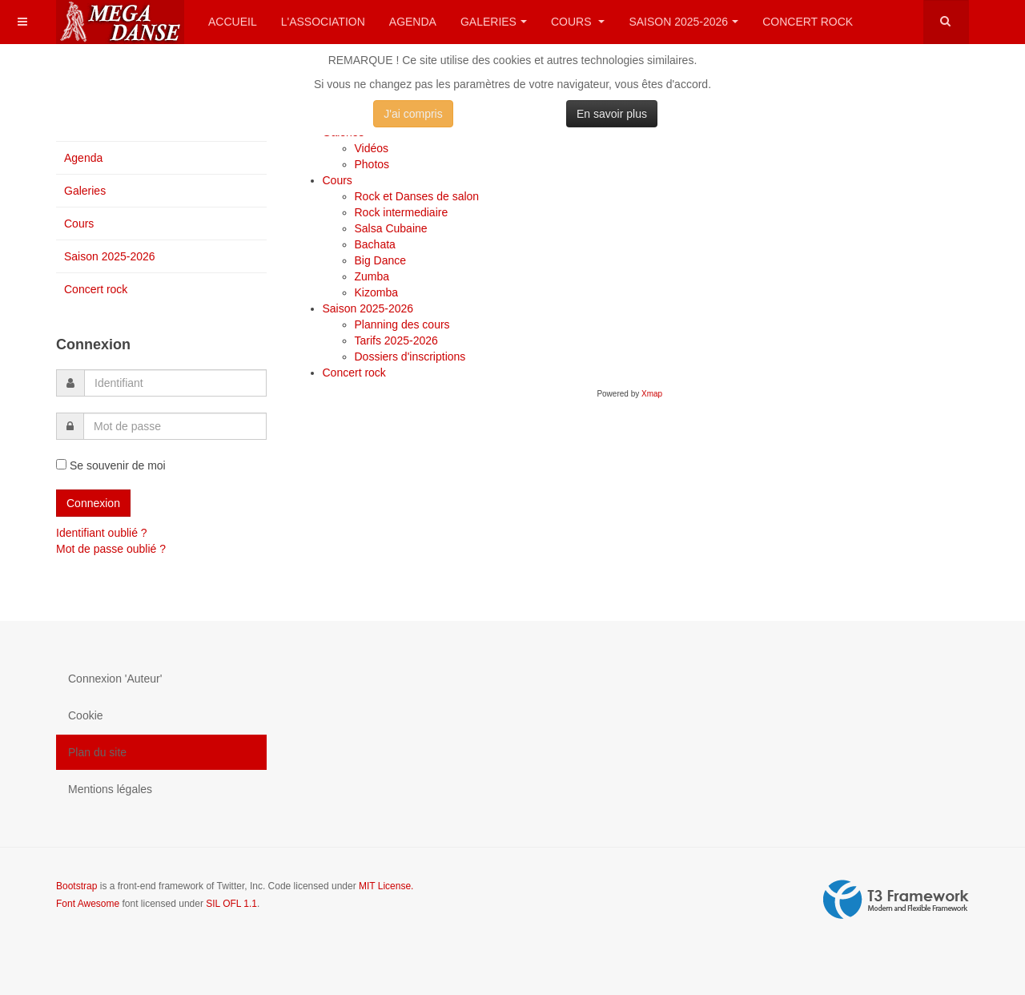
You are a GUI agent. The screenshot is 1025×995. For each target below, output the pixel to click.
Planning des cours (402, 324)
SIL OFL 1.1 (231, 903)
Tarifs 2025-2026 (396, 340)
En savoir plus (612, 113)
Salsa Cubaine (391, 228)
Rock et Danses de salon (417, 196)
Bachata (375, 244)
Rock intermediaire (401, 212)
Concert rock (807, 21)
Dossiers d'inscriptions (410, 356)
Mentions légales (110, 789)
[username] (175, 383)
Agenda (412, 21)
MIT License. (386, 886)
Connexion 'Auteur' (115, 678)
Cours (578, 21)
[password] (175, 426)
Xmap (651, 393)
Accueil (232, 21)
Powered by (896, 900)
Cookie (85, 715)
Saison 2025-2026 (683, 21)
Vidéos (372, 148)
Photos (372, 164)
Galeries (493, 21)
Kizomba (376, 292)
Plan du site (97, 752)
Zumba (372, 276)
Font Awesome (87, 903)
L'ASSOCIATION (323, 21)
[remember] (61, 464)
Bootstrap (76, 886)
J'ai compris (413, 113)
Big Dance (381, 260)
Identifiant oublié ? (101, 532)
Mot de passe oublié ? (111, 548)
